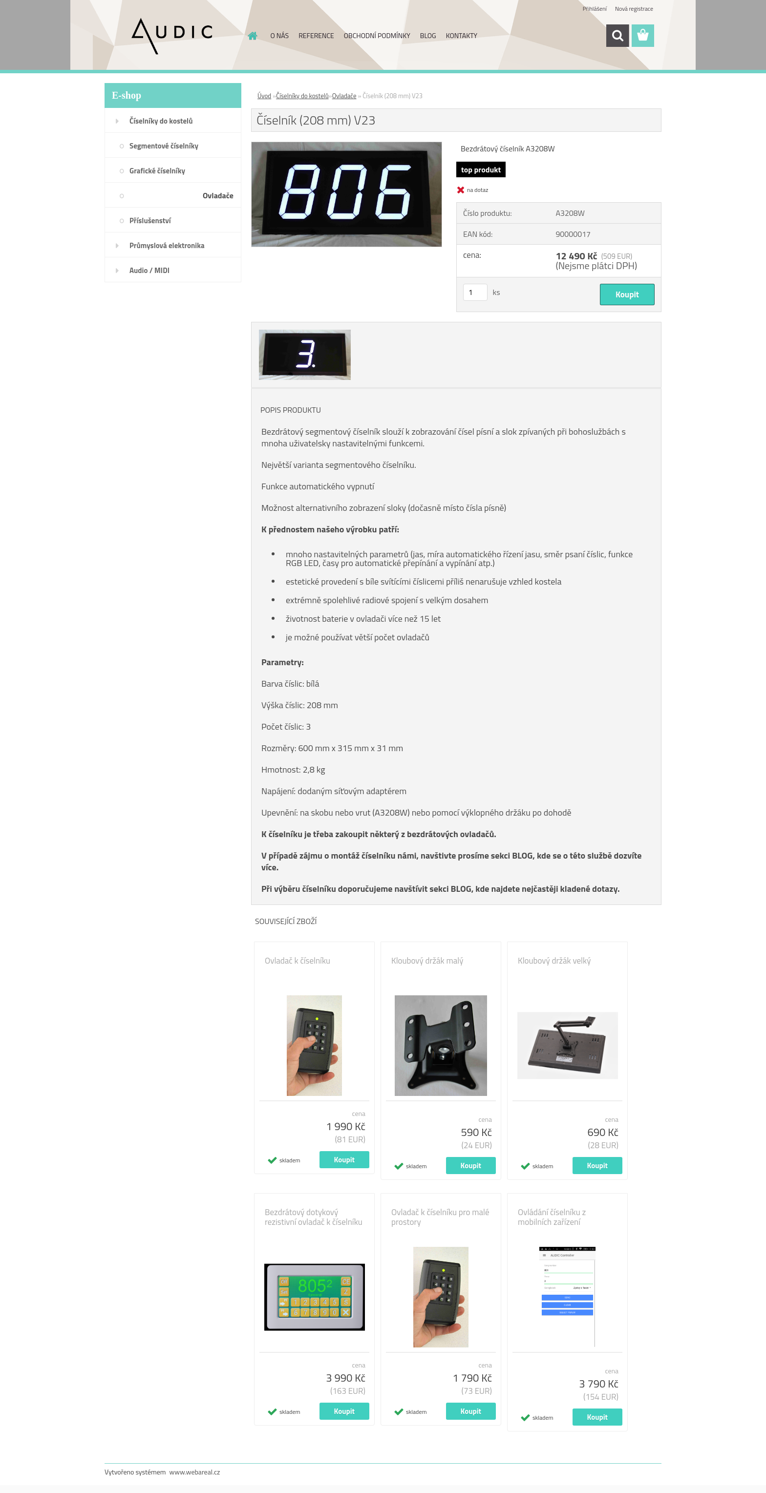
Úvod (264, 96)
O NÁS (280, 35)
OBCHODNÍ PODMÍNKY (377, 35)
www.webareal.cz (195, 1472)
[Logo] (172, 36)
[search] (617, 35)
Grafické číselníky (157, 170)
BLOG (428, 35)
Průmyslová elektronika (167, 245)
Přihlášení (595, 8)
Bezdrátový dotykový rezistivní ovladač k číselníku (313, 1217)
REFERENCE (316, 35)
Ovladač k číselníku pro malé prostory (440, 1217)
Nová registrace (634, 8)
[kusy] (475, 292)
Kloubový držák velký (554, 961)
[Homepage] (252, 35)
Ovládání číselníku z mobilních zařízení (552, 1217)
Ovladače (218, 195)
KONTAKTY (461, 35)
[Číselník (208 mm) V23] (347, 146)
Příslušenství (150, 220)
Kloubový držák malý (427, 961)
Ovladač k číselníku (297, 961)
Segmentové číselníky (163, 145)
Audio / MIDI (149, 270)
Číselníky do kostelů (160, 120)
